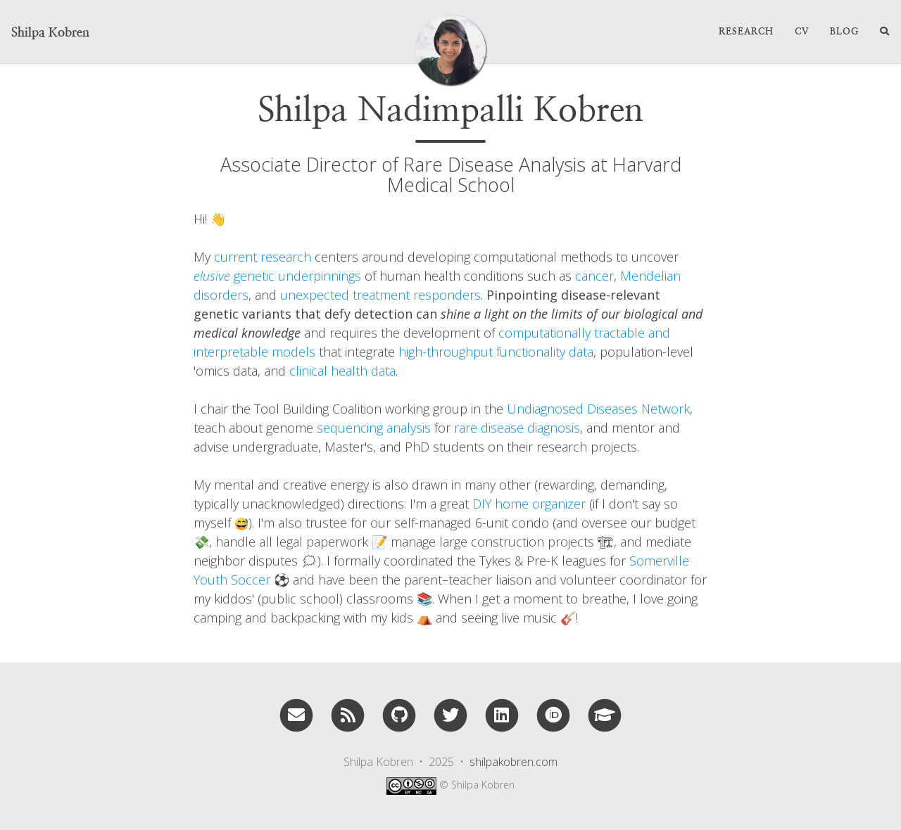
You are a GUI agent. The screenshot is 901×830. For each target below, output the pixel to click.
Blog (844, 31)
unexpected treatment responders (380, 294)
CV (802, 31)
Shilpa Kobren (50, 32)
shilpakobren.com (513, 762)
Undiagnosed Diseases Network (598, 408)
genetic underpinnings (277, 275)
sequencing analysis (374, 427)
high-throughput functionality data (495, 351)
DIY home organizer (529, 503)
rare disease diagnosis (517, 427)
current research (262, 256)
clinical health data (342, 370)
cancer (594, 275)
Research (746, 31)
